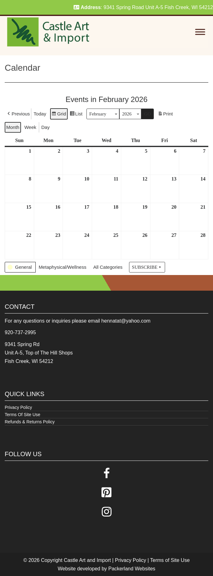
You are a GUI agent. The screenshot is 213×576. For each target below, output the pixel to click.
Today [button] (40, 113)
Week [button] (30, 127)
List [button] (76, 115)
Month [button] (12, 127)
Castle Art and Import (87, 560)
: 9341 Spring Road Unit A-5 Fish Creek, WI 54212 (143, 7)
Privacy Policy (18, 407)
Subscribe (147, 267)
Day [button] (45, 127)
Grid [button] (58, 115)
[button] (18, 114)
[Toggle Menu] (200, 32)
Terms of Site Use (170, 560)
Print (165, 115)
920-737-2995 (20, 332)
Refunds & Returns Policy (30, 421)
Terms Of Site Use (22, 414)
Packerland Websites (131, 568)
